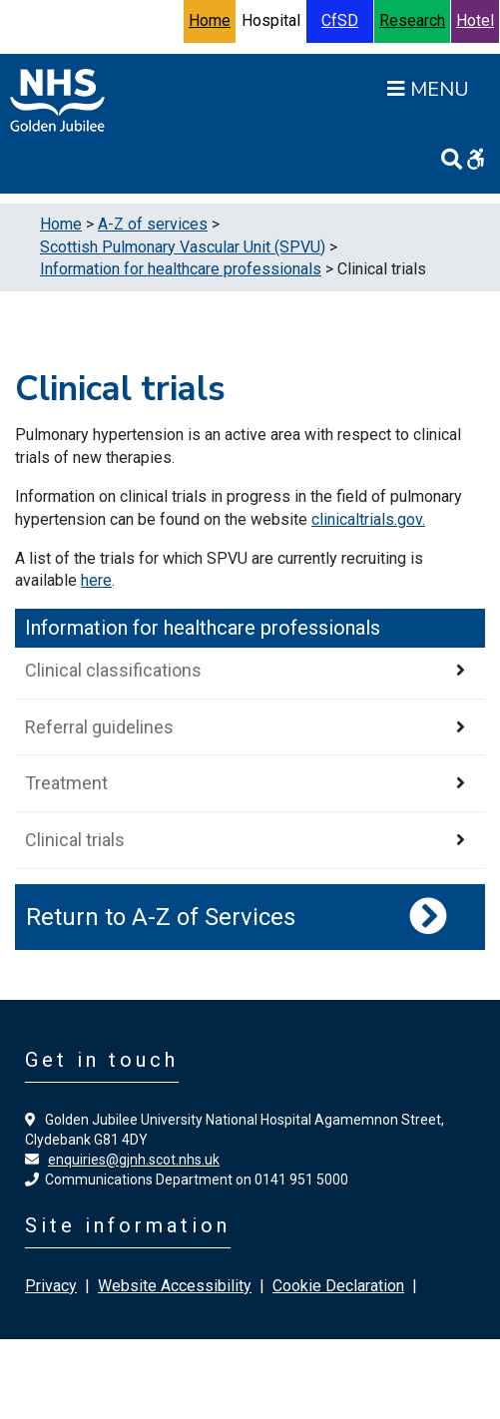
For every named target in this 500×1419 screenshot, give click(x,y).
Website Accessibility (174, 1285)
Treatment (66, 782)
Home (210, 20)
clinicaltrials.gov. (368, 519)
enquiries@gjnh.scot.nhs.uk (134, 1160)
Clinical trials (75, 839)
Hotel (475, 20)
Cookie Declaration (338, 1285)
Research (412, 20)
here (96, 580)
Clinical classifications (113, 670)
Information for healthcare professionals (180, 268)
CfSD (339, 20)
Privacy (51, 1285)
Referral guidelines (99, 726)
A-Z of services (153, 224)
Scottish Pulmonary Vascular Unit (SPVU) (182, 246)
